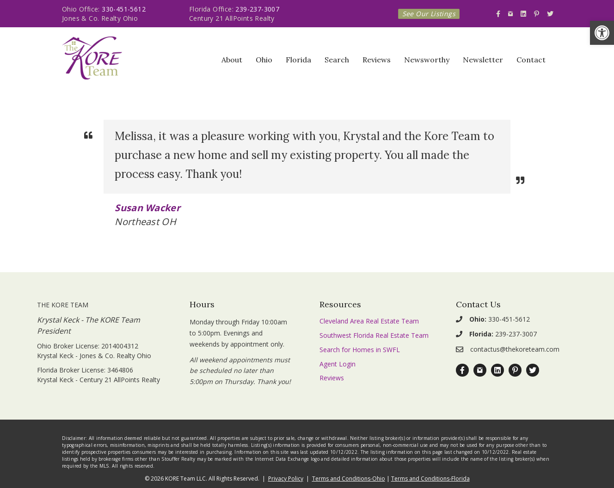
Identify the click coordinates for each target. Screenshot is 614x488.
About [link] (231, 59)
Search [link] (337, 59)
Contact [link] (531, 59)
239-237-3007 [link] (257, 9)
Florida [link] (298, 59)
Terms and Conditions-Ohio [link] (348, 478)
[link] (602, 33)
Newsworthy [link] (426, 59)
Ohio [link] (264, 59)
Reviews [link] (376, 59)
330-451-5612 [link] (124, 9)
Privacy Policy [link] (285, 478)
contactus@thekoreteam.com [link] (514, 349)
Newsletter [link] (483, 59)
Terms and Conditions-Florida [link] (430, 478)
